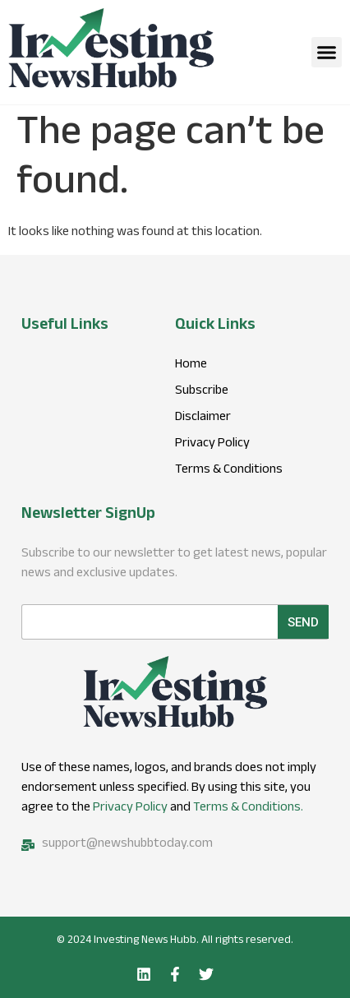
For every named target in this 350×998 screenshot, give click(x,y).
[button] (327, 52)
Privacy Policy (130, 808)
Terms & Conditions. (248, 808)
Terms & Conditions (229, 471)
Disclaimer (203, 418)
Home (191, 366)
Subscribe (201, 392)
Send (303, 622)
